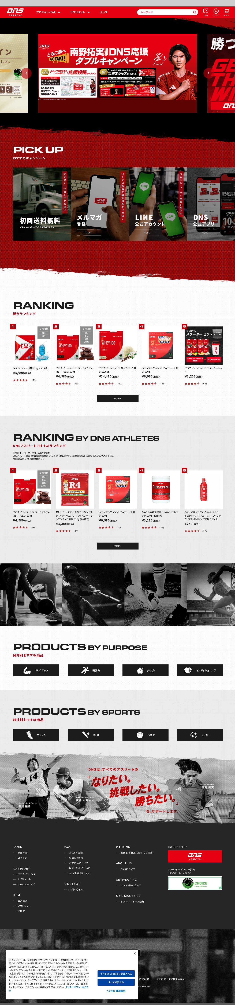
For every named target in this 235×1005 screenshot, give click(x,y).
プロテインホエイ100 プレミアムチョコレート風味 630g (74, 370)
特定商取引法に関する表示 (170, 979)
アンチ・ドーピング (131, 885)
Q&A (206, 15)
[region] (72, 974)
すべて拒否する (116, 982)
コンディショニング (206, 670)
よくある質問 (76, 852)
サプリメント (77, 12)
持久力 (151, 670)
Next (208, 73)
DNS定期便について (80, 873)
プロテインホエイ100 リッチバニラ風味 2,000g (117, 370)
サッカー (206, 735)
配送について (76, 857)
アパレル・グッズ (26, 884)
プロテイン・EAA (45, 12)
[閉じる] (135, 953)
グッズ (103, 12)
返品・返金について (79, 868)
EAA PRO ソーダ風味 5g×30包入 (30, 368)
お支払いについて (78, 863)
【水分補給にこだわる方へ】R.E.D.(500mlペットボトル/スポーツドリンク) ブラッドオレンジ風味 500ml (203, 516)
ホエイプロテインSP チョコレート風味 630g (160, 370)
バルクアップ (42, 670)
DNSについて (128, 869)
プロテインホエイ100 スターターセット (203, 370)
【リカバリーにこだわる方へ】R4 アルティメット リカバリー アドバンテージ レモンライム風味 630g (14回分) (74, 516)
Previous (26, 73)
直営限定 (23, 900)
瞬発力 (96, 670)
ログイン (216, 15)
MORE (117, 398)
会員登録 (23, 852)
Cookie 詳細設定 (139, 979)
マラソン (41, 735)
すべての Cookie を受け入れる (116, 973)
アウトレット (24, 905)
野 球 (96, 735)
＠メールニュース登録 (132, 901)
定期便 (21, 911)
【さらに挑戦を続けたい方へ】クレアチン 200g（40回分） (160, 514)
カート (226, 15)
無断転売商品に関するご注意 (137, 852)
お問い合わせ (76, 889)
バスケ (151, 735)
